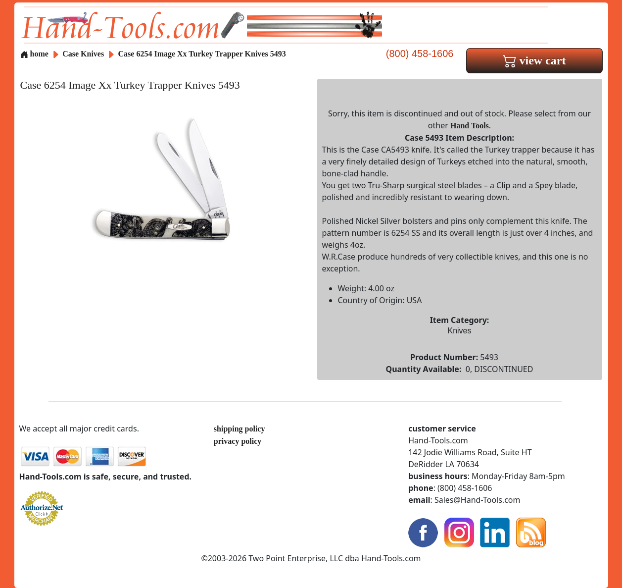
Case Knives (83, 54)
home (34, 54)
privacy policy (237, 441)
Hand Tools (469, 125)
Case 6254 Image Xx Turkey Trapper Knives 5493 (202, 54)
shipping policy (239, 429)
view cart (534, 60)
